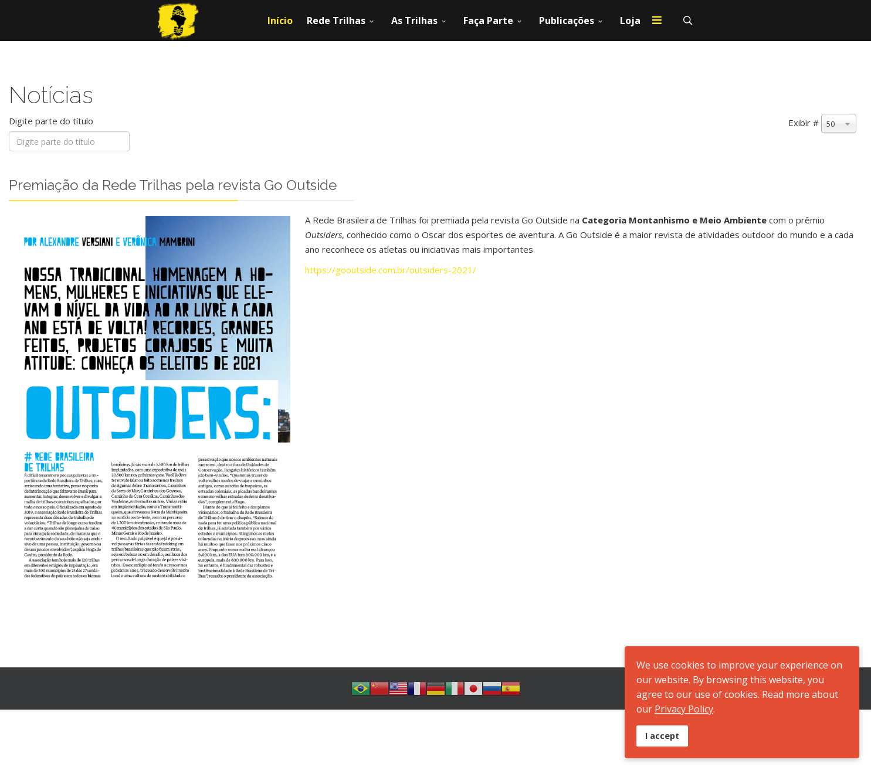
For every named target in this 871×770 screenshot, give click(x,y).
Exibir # (803, 122)
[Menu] (657, 20)
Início (280, 20)
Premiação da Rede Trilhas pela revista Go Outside (173, 185)
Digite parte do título (52, 121)
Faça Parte (488, 20)
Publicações (566, 20)
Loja (630, 20)
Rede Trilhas (336, 20)
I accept (662, 735)
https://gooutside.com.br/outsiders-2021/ (390, 270)
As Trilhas (414, 20)
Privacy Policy (684, 709)
